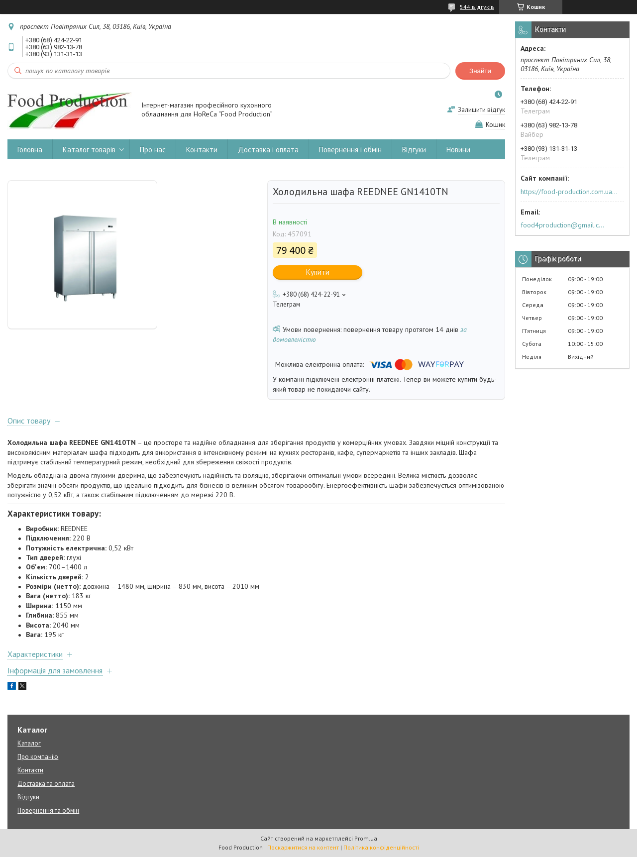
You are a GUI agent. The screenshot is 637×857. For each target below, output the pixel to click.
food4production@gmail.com (564, 224)
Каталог (29, 743)
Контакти (201, 149)
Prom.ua (365, 838)
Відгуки (414, 149)
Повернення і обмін (350, 149)
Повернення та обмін (48, 810)
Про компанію (37, 756)
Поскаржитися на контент (303, 847)
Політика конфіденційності (381, 847)
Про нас (153, 149)
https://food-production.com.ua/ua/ (569, 191)
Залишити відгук (481, 110)
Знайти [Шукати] (480, 71)
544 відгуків (477, 6)
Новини (458, 149)
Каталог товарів (89, 149)
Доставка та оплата (46, 783)
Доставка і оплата (268, 149)
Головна (29, 149)
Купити (317, 272)
